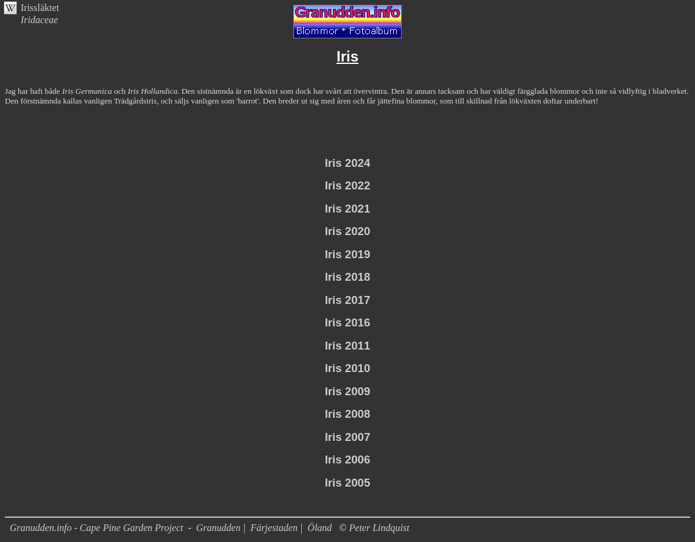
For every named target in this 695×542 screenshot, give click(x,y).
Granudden (218, 528)
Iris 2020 (348, 231)
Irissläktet (40, 7)
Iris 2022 (348, 185)
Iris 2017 (348, 300)
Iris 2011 (348, 345)
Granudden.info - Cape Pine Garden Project (98, 528)
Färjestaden (274, 528)
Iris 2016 (348, 322)
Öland (319, 528)
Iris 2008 (348, 413)
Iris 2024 (348, 163)
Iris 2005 (348, 482)
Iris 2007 (348, 437)
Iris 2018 (348, 276)
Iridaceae (39, 20)
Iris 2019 (348, 254)
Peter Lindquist (379, 528)
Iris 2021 (348, 208)
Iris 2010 (348, 368)
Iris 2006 (348, 459)
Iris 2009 (348, 391)
